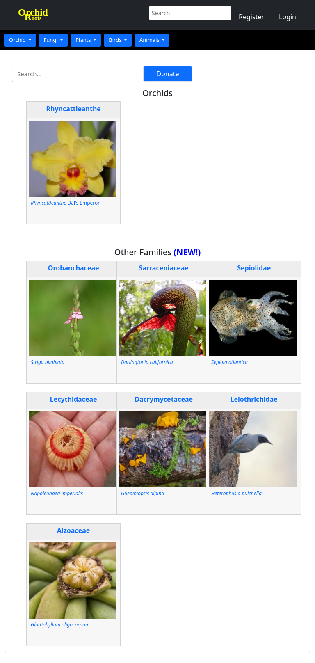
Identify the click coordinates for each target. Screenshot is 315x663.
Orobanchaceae (73, 267)
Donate (167, 73)
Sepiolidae (254, 267)
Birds (116, 39)
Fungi (51, 39)
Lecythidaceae (73, 399)
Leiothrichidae (254, 399)
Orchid (18, 39)
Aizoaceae (73, 530)
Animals (150, 39)
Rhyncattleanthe (73, 108)
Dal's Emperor (65, 202)
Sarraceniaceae (164, 267)
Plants (83, 39)
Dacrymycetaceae (164, 399)
